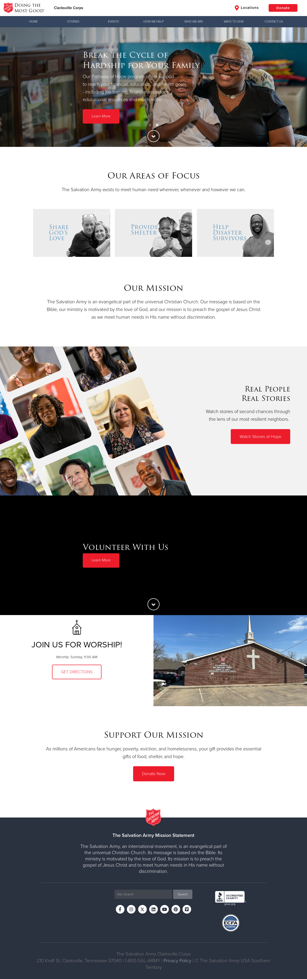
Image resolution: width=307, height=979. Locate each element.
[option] (153, 87)
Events (113, 21)
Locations (247, 8)
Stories (73, 21)
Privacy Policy (177, 961)
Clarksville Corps (68, 8)
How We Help (153, 21)
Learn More (101, 116)
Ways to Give (234, 21)
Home (33, 21)
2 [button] (157, 125)
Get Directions (77, 671)
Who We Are (193, 21)
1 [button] (150, 125)
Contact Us (274, 21)
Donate (283, 8)
